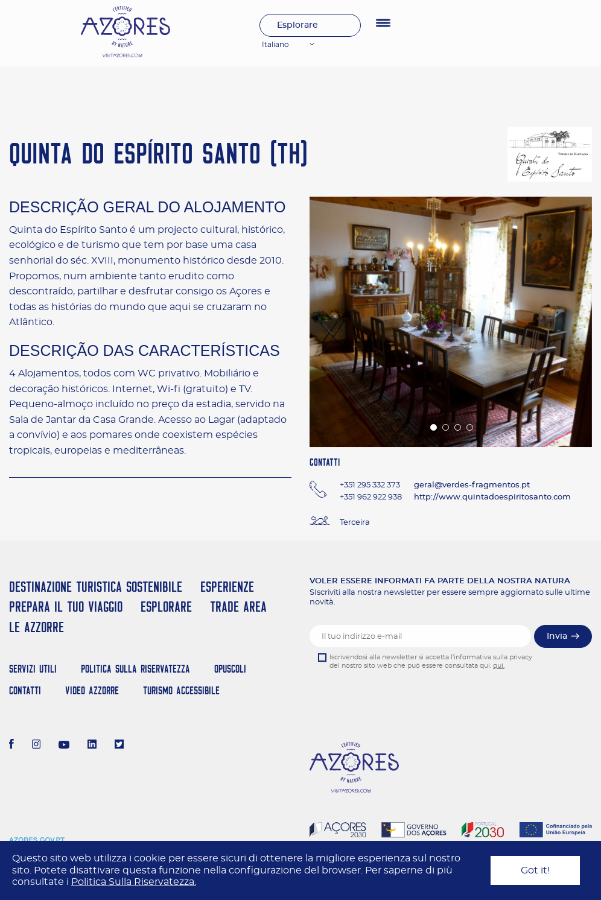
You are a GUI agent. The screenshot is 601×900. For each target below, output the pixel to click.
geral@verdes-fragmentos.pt (472, 485)
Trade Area (238, 606)
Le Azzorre (36, 627)
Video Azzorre (92, 690)
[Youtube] (64, 745)
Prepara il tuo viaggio (65, 606)
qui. (498, 665)
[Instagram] (36, 745)
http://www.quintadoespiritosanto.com (492, 497)
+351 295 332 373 (370, 485)
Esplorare (297, 25)
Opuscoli (230, 668)
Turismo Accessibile (181, 690)
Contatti (25, 690)
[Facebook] (11, 745)
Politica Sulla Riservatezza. (133, 882)
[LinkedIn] (92, 745)
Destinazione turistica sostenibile (95, 586)
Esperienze (227, 586)
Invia (557, 636)
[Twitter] (119, 745)
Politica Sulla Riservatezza (135, 668)
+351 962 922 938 (371, 497)
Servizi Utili (33, 668)
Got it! (535, 870)
